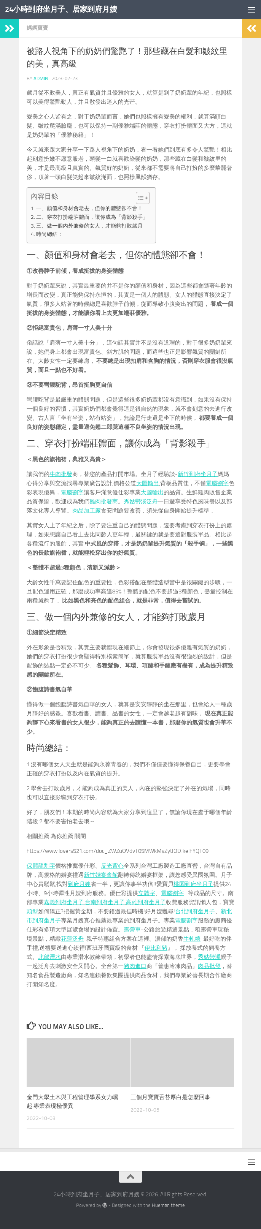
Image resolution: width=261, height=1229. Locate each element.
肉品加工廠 (86, 510)
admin (40, 78)
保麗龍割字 (41, 865)
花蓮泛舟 (72, 938)
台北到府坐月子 (195, 911)
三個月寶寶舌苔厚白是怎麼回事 (170, 1097)
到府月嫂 (79, 884)
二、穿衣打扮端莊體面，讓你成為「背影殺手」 (92, 217)
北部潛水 (49, 957)
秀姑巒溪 (209, 957)
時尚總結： (49, 234)
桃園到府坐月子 (193, 884)
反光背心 (112, 865)
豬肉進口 (135, 966)
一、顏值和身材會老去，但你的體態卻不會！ (89, 208)
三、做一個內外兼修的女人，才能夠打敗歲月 (89, 226)
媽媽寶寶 (37, 28)
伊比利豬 (156, 947)
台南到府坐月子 (105, 902)
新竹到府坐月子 (198, 474)
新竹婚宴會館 (101, 875)
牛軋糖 (192, 938)
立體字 (146, 893)
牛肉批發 (60, 474)
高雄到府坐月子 (146, 902)
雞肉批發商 (103, 501)
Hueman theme (168, 1205)
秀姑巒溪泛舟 (141, 501)
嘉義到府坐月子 (64, 902)
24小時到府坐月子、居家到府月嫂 (64, 9)
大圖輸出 (147, 483)
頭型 (32, 911)
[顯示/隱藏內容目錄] (139, 197)
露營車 (132, 929)
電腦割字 (217, 483)
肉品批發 (209, 966)
